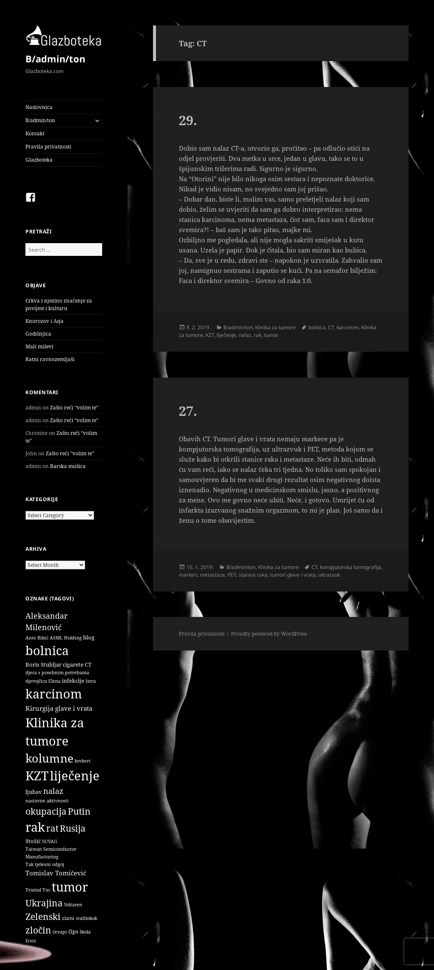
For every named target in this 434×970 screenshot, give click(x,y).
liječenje (226, 335)
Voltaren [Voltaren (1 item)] (73, 905)
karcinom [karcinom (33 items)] (53, 693)
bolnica (317, 327)
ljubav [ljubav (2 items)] (33, 792)
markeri (188, 574)
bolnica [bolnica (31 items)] (47, 650)
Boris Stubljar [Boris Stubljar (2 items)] (43, 664)
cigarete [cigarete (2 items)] (73, 664)
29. (188, 120)
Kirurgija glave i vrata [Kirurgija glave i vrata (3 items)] (58, 708)
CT (331, 327)
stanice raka (253, 574)
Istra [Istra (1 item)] (91, 681)
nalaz (245, 335)
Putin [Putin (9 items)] (79, 811)
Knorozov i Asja (44, 321)
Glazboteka (39, 159)
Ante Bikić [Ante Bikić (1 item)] (36, 638)
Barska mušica (68, 466)
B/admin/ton (55, 58)
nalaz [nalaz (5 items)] (53, 791)
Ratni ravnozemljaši (50, 359)
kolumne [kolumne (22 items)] (49, 758)
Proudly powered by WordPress (269, 633)
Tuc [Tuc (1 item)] (46, 890)
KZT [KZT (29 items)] (37, 775)
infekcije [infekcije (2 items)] (73, 680)
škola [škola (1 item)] (85, 932)
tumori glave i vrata (293, 574)
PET (232, 574)
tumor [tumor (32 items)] (70, 886)
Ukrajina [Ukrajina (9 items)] (44, 903)
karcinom (348, 327)
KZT (210, 335)
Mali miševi (39, 346)
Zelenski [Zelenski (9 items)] (43, 916)
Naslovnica (39, 107)
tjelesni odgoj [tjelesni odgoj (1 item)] (49, 864)
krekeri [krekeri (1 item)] (83, 761)
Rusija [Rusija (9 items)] (73, 828)
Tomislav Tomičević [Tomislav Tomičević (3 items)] (55, 873)
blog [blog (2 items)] (89, 637)
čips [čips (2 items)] (73, 931)
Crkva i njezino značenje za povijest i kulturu (58, 304)
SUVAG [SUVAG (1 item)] (49, 841)
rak (258, 335)
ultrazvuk (329, 574)
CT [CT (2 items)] (88, 664)
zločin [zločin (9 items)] (38, 930)
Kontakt (35, 133)
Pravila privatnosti (48, 146)
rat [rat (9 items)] (52, 828)
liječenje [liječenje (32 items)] (75, 775)
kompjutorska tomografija (350, 567)
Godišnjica (38, 333)
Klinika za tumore (275, 327)
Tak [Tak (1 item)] (29, 864)
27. (188, 411)
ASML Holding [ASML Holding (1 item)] (66, 638)
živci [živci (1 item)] (30, 941)
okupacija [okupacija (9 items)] (46, 811)
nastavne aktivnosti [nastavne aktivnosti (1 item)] (47, 801)
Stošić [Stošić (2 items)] (33, 841)
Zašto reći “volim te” (74, 407)
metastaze (212, 574)
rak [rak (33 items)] (35, 827)
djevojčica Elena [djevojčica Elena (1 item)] (43, 681)
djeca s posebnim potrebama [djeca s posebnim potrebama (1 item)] (57, 673)
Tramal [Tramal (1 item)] (33, 890)
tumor (271, 335)
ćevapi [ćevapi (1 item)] (60, 932)
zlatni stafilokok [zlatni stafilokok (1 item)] (79, 918)
